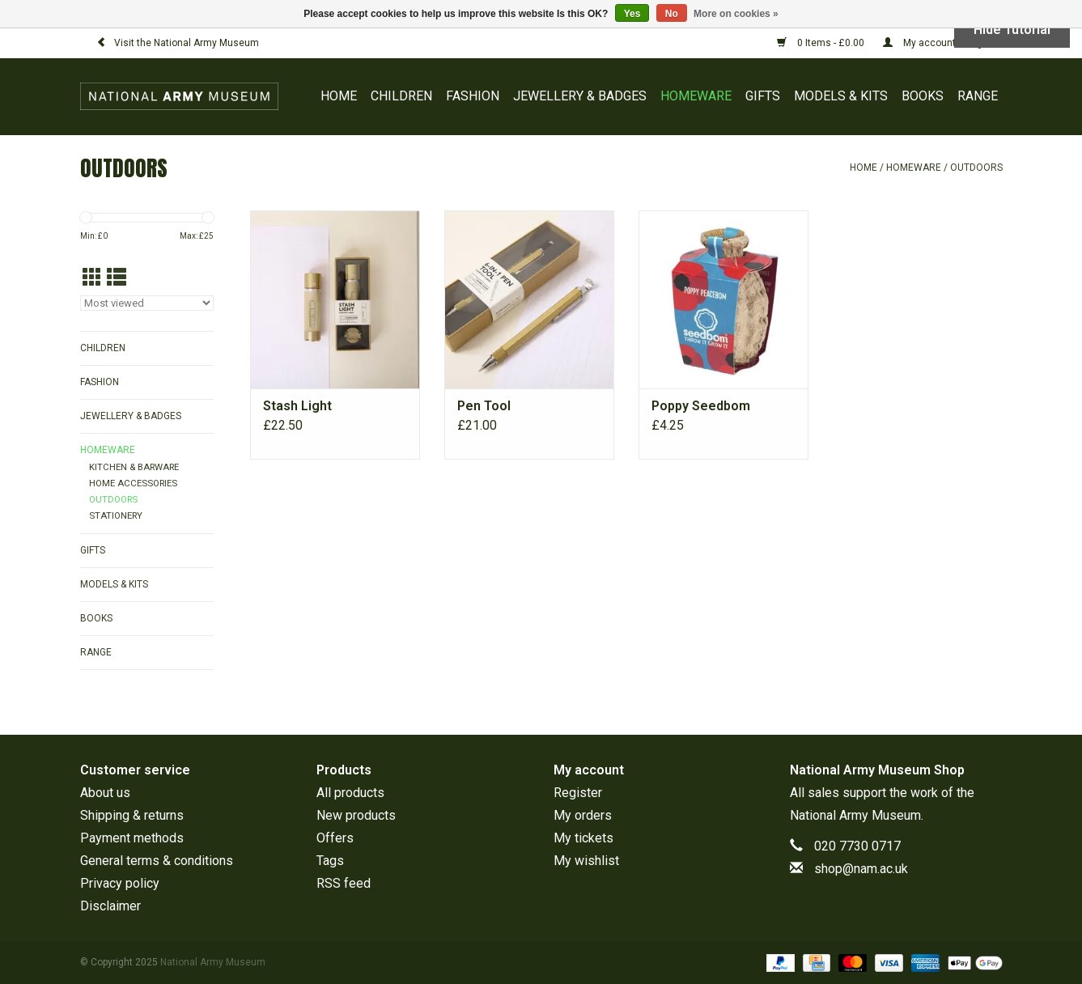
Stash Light (297, 406)
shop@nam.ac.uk (861, 868)
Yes (632, 13)
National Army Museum (855, 815)
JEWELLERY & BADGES (580, 96)
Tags (330, 860)
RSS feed (343, 883)
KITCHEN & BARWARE (134, 467)
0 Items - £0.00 (822, 43)
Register (578, 792)
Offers (335, 838)
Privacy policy (119, 883)
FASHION (472, 96)
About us (105, 792)
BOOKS (923, 96)
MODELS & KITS (841, 96)
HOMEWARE (696, 96)
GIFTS (762, 96)
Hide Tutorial (1012, 29)
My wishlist (586, 860)
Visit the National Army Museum (177, 43)
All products (350, 792)
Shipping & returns (132, 815)
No (671, 13)
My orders (583, 815)
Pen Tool (484, 406)
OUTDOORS (976, 167)
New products (356, 815)
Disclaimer (110, 906)
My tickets (583, 838)
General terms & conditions (156, 860)
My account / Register (943, 43)
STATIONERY (115, 515)
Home (338, 96)
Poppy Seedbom (700, 406)
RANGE (977, 96)
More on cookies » (736, 13)
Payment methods (132, 838)
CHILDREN (401, 96)
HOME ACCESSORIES (133, 483)
